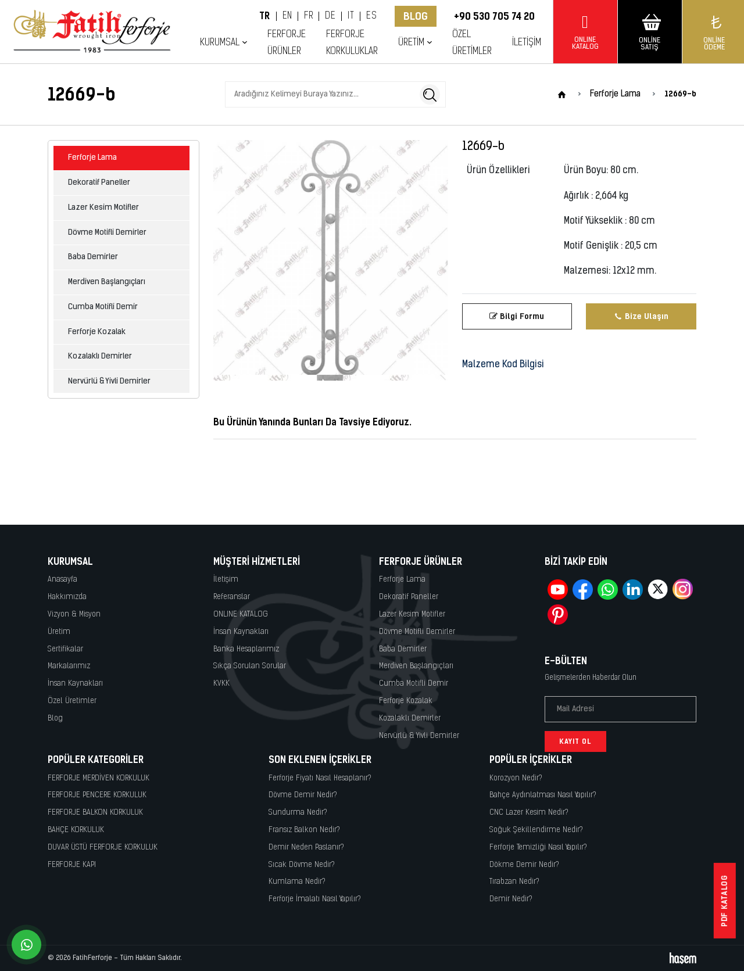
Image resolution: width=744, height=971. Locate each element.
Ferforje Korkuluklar (352, 43)
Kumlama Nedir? (297, 881)
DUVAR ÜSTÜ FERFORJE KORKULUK (103, 847)
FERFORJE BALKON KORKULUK (95, 812)
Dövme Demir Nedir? (303, 795)
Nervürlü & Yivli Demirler (109, 381)
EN (287, 16)
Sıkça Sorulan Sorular (249, 666)
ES (371, 16)
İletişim (526, 43)
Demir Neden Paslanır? (306, 847)
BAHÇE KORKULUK (76, 830)
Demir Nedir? (510, 899)
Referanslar (231, 597)
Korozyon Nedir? (515, 778)
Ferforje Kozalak (97, 332)
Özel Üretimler (472, 43)
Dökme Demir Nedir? (524, 865)
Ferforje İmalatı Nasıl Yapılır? (315, 899)
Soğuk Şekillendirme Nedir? (536, 830)
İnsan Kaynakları (75, 683)
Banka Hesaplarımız (246, 649)
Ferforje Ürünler (286, 43)
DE (330, 16)
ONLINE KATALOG (240, 614)
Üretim (411, 43)
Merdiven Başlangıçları (106, 282)
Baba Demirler (93, 257)
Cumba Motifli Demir (103, 307)
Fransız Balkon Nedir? (304, 830)
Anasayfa (62, 579)
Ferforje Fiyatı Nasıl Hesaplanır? (320, 778)
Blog (415, 16)
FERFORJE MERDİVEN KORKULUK (98, 778)
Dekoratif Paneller (99, 183)
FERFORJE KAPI (72, 865)
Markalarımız (69, 666)
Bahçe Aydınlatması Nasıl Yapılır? (542, 795)
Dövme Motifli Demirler (107, 233)
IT (351, 16)
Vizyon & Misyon (74, 614)
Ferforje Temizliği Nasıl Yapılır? (538, 847)
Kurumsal (219, 43)
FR (308, 16)
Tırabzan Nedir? (514, 881)
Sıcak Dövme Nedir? (302, 865)
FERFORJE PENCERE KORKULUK (97, 795)
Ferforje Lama (92, 158)
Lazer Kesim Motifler (103, 208)
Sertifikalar (65, 649)
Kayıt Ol (575, 741)
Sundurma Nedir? (298, 812)
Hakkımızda (67, 597)
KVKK (221, 683)
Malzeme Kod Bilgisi (503, 365)
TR (264, 16)
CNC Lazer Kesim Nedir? (528, 812)
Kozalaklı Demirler (100, 356)
